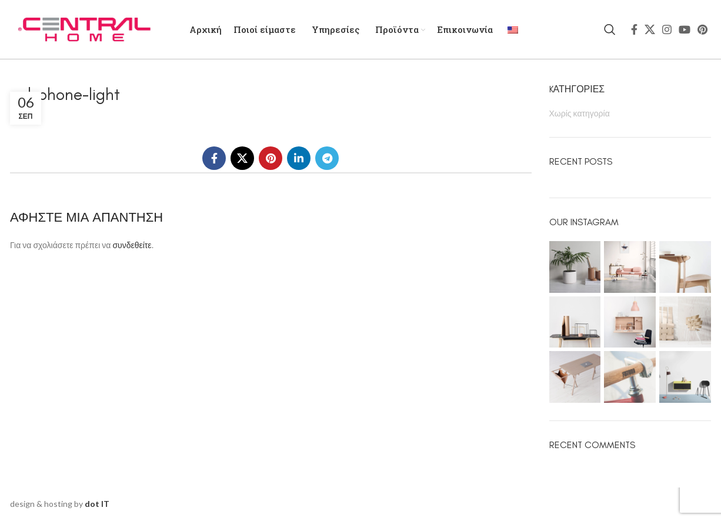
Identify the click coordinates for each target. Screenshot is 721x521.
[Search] (610, 29)
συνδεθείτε (131, 245)
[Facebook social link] (634, 29)
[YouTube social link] (684, 29)
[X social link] (650, 29)
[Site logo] (83, 29)
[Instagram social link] (667, 29)
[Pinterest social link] (702, 29)
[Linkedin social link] (299, 158)
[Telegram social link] (327, 158)
